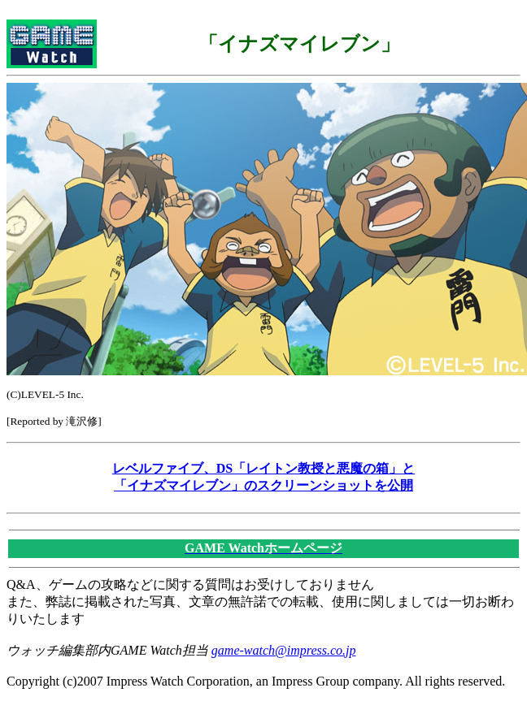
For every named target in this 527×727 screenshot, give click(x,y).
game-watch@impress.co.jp (283, 650)
